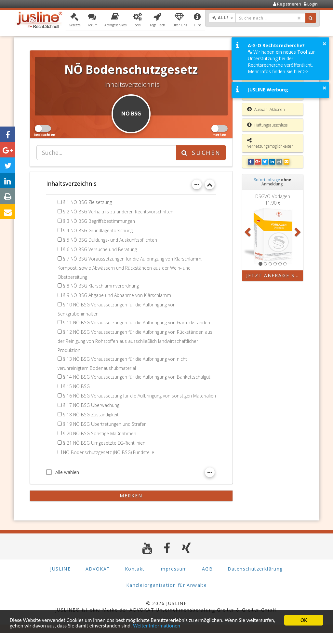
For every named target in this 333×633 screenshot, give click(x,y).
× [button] (324, 43)
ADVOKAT (98, 577)
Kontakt (135, 577)
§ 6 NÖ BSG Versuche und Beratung (100, 249)
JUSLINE (60, 577)
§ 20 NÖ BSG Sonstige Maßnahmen (100, 442)
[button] (74, 20)
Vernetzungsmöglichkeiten (270, 143)
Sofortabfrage (267, 179)
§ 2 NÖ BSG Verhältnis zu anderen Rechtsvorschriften (118, 212)
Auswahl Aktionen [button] (266, 109)
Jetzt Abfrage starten (274, 275)
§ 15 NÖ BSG (76, 386)
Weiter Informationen (192, 625)
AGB (207, 577)
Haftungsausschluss (267, 125)
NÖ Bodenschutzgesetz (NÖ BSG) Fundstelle (109, 461)
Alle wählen (62, 481)
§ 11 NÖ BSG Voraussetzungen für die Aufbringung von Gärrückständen (137, 322)
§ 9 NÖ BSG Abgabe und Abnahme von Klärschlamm (118, 295)
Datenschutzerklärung (255, 577)
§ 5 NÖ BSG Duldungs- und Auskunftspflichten (111, 240)
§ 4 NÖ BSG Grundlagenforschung (98, 230)
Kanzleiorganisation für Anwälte (166, 594)
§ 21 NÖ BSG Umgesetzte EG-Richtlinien (104, 451)
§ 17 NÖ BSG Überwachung (91, 414)
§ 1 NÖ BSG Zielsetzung (88, 202)
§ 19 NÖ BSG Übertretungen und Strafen (105, 432)
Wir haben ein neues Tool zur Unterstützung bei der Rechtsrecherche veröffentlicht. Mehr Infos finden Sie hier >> (281, 61)
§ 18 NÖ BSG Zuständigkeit (91, 423)
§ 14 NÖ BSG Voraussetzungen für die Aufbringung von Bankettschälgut (137, 377)
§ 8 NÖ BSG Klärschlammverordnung (101, 286)
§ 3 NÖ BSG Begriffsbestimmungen (99, 221)
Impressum (173, 577)
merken (131, 504)
